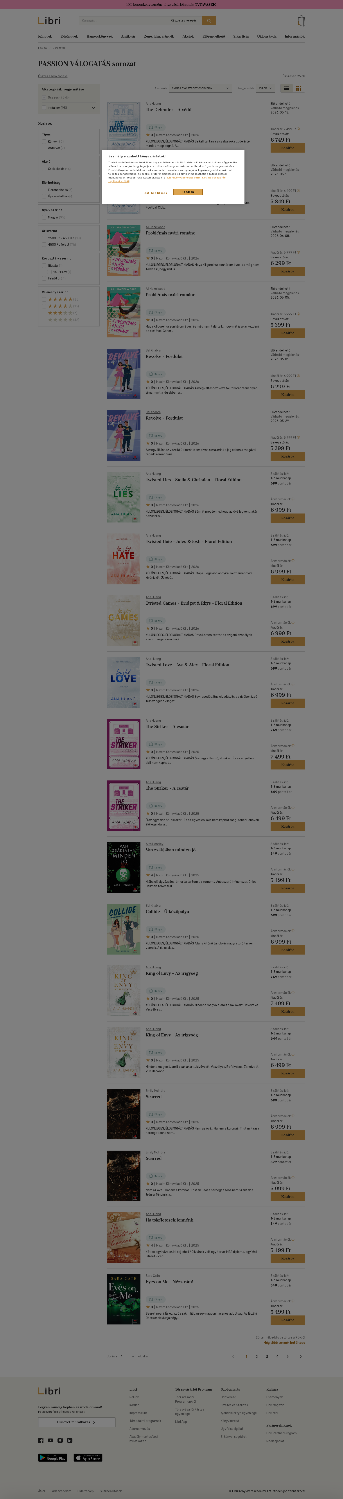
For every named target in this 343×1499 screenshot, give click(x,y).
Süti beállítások (155, 193)
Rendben (188, 191)
